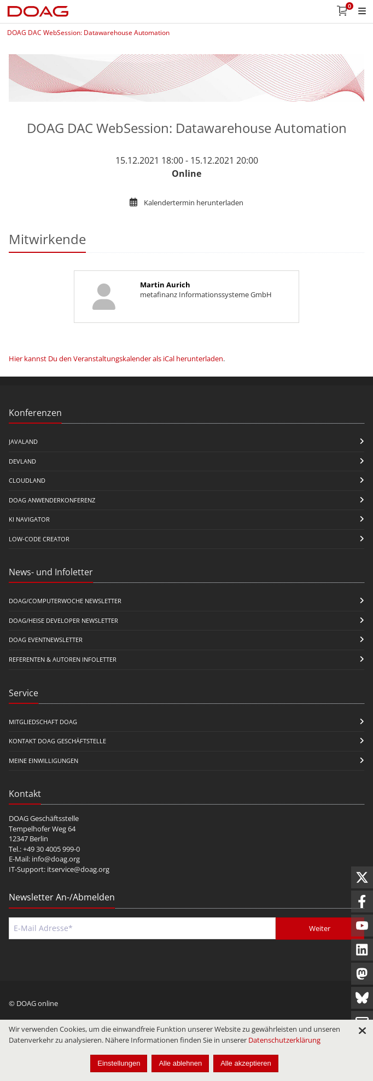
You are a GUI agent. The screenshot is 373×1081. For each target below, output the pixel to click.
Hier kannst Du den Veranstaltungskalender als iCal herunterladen (116, 358)
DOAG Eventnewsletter (46, 639)
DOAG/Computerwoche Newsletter (65, 601)
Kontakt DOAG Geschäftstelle (57, 741)
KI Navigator (29, 519)
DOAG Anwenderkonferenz (52, 500)
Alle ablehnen (180, 1063)
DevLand (22, 461)
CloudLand (27, 480)
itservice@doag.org (78, 869)
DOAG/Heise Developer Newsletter (63, 620)
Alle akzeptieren (245, 1063)
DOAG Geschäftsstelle (44, 818)
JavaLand (23, 441)
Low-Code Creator (39, 539)
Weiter (319, 928)
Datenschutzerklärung (284, 1040)
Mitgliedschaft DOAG (43, 722)
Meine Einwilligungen (43, 760)
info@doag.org (56, 859)
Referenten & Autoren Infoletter (62, 659)
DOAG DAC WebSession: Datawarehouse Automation (88, 32)
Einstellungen (118, 1063)
